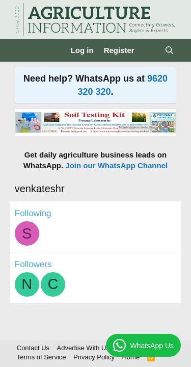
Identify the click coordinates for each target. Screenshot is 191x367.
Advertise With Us (83, 348)
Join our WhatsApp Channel (116, 165)
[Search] (169, 50)
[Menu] (24, 50)
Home (131, 357)
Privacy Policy (94, 357)
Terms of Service (41, 357)
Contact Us (33, 348)
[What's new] (149, 50)
